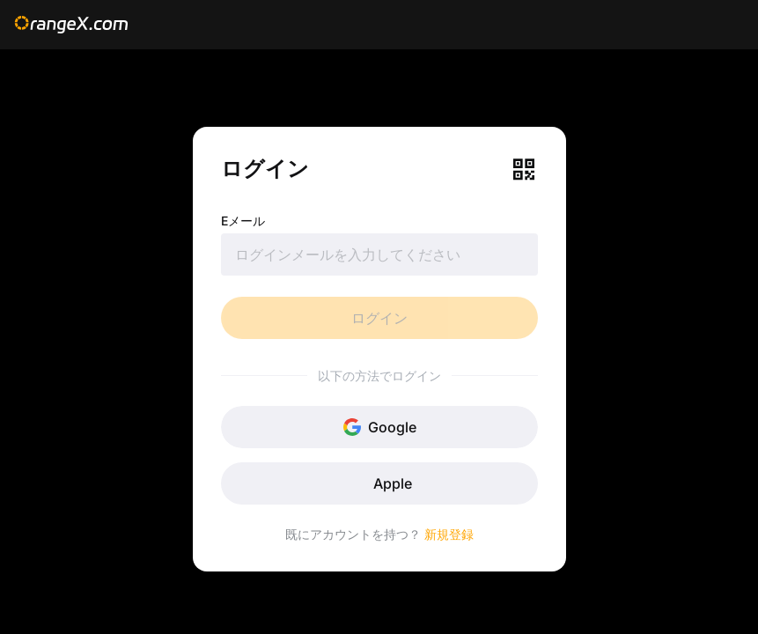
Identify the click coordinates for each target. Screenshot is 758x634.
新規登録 (449, 534)
